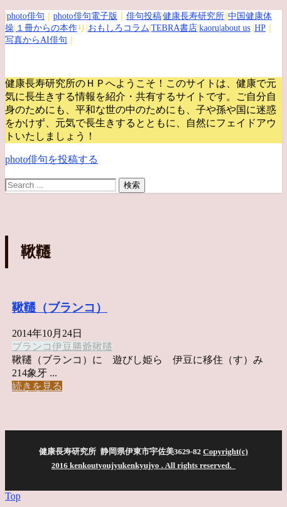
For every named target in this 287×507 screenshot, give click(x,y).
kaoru (209, 28)
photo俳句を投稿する (51, 159)
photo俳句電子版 (85, 16)
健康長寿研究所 (193, 16)
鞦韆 (102, 346)
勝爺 (82, 346)
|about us (235, 28)
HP (260, 28)
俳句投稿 (143, 16)
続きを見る (37, 386)
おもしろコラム (118, 28)
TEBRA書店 (174, 28)
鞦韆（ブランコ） (59, 307)
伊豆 (62, 346)
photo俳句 (26, 16)
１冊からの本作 (46, 28)
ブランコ (32, 346)
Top (13, 496)
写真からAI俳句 (36, 40)
